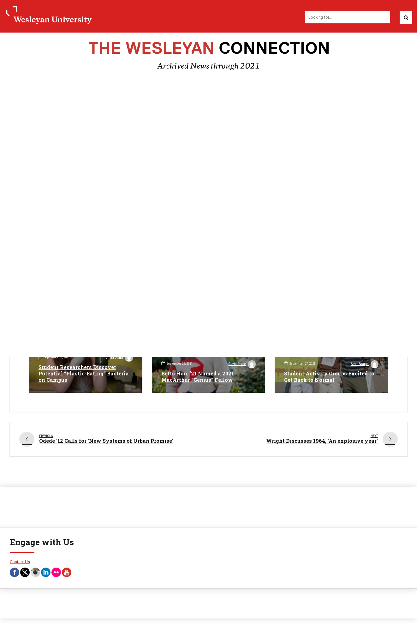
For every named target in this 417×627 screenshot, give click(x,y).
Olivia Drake (119, 358)
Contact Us (20, 559)
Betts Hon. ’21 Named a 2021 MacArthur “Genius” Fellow (197, 377)
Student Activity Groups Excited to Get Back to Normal (329, 377)
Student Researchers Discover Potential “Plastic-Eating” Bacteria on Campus (84, 374)
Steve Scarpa (364, 364)
